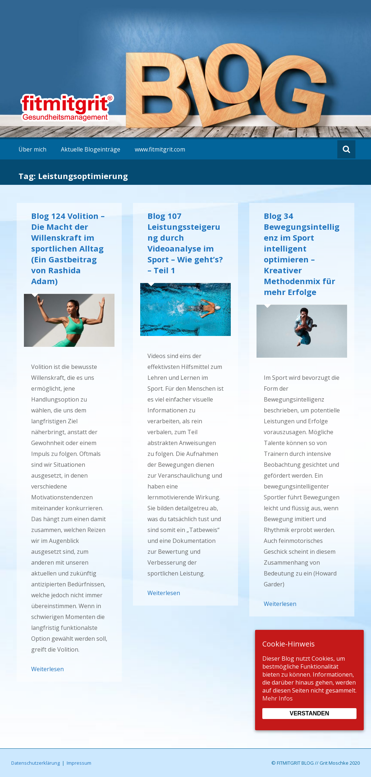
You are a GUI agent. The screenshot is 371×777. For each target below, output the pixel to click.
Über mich (32, 149)
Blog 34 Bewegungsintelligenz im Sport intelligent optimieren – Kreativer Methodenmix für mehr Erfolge (301, 253)
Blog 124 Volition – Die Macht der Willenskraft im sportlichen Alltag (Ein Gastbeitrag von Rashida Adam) (68, 248)
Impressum (79, 763)
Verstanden (309, 713)
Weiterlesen (47, 669)
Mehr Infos (277, 698)
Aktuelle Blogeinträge (90, 149)
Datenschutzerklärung (35, 763)
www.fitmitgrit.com (160, 149)
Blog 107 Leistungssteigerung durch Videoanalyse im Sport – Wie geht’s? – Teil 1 (185, 242)
